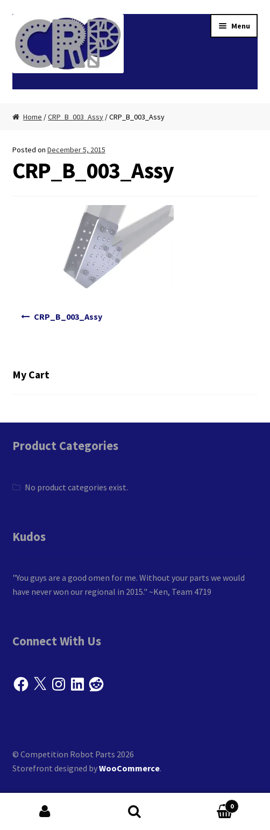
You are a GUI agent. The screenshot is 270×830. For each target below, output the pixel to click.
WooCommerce (129, 768)
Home (32, 117)
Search (135, 811)
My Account (45, 811)
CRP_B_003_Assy (75, 117)
